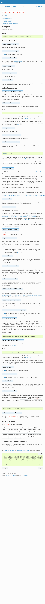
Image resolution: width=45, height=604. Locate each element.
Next (41, 468)
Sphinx (7, 475)
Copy (40, 454)
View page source (39, 6)
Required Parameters (8, 18)
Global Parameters (7, 21)
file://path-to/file (38, 171)
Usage (4, 17)
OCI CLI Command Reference (23, 2)
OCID (5, 54)
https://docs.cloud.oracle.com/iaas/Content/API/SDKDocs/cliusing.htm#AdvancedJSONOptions (23, 195)
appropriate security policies (23, 450)
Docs (3, 6)
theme (14, 475)
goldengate (7, 6)
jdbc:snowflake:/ (18, 61)
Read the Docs (25, 475)
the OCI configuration (9, 450)
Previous (5, 468)
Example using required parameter (10, 23)
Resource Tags (15, 345)
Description (5, 15)
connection (13, 6)
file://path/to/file (28, 118)
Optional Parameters (8, 20)
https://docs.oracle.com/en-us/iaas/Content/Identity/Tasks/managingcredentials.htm (21, 295)
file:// (18, 124)
